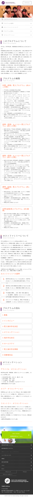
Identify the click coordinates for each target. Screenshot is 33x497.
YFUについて (8, 471)
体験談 (3, 458)
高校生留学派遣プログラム (7, 445)
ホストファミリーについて (10, 27)
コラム (3, 465)
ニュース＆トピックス (6, 455)
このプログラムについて (9, 19)
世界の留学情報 (5, 462)
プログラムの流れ (7, 31)
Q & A (3, 468)
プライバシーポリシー (7, 474)
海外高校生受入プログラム (7, 448)
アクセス (25, 471)
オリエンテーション (8, 35)
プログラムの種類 (7, 23)
